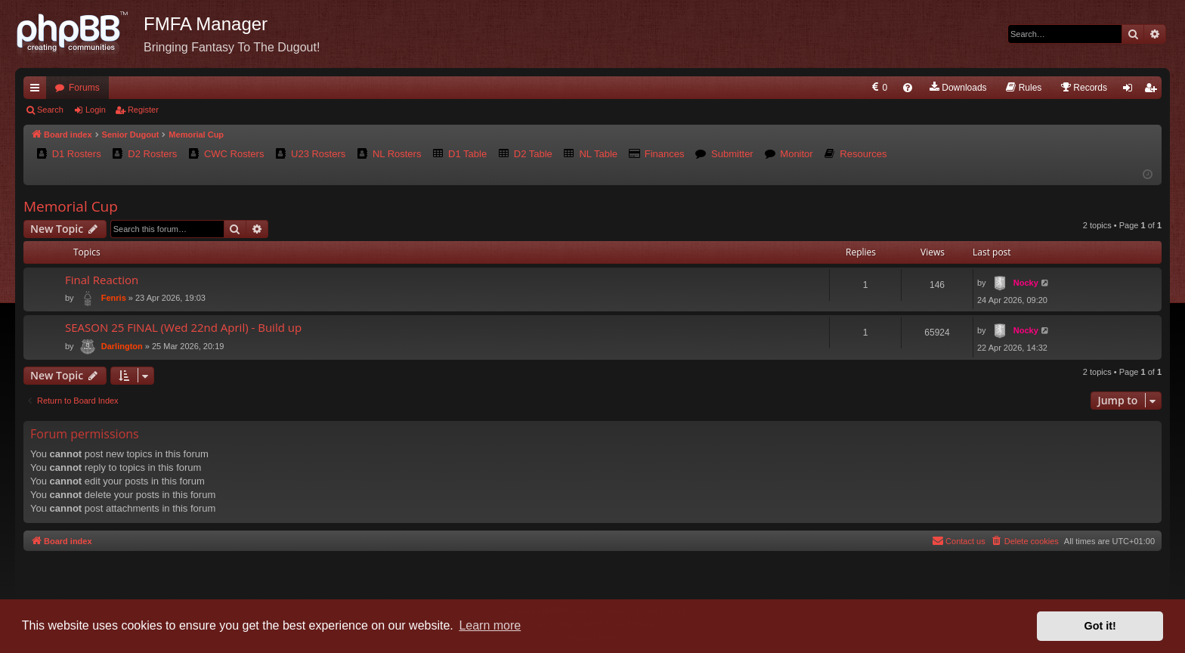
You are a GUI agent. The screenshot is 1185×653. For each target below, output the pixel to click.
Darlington (122, 346)
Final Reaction (101, 279)
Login (95, 109)
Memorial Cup (70, 206)
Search (50, 109)
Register (143, 109)
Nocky (1025, 282)
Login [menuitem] (1131, 90)
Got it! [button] (1100, 626)
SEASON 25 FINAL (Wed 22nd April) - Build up (183, 327)
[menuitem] (878, 87)
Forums (84, 87)
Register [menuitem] (1154, 90)
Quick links (37, 90)
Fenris (113, 297)
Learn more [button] (490, 625)
